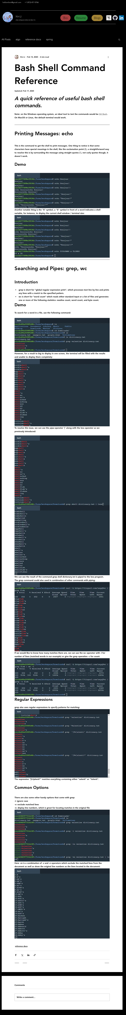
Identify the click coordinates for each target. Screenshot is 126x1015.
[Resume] (81, 18)
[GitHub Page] (115, 17)
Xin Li (19, 16)
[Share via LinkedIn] (28, 955)
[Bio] (65, 18)
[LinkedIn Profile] (121, 17)
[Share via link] (34, 955)
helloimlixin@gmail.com (12, 2)
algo (18, 39)
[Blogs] (97, 18)
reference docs (33, 39)
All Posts (6, 39)
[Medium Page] (108, 17)
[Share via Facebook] (16, 955)
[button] (119, 39)
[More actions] (108, 56)
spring (49, 39)
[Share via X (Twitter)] (22, 955)
